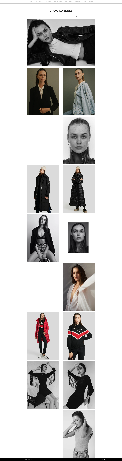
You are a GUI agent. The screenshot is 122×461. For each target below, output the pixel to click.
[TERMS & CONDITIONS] (27, 459)
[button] (105, 2)
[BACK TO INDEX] (61, 6)
